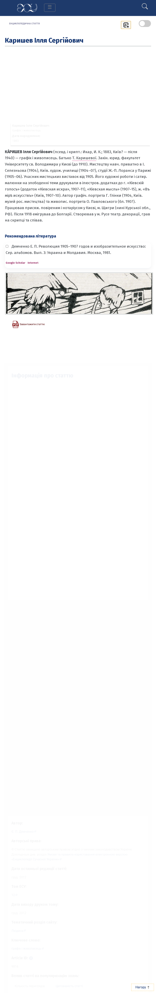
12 (10, 894)
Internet (33, 262)
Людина (14, 932)
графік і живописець (23, 950)
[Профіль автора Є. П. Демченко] (21, 827)
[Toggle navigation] (49, 8)
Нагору (142, 987)
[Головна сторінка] (27, 8)
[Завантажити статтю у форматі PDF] (28, 324)
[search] (145, 4)
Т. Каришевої (84, 158)
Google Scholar (15, 262)
